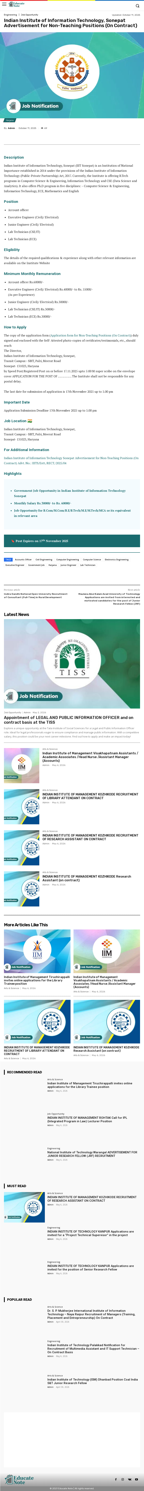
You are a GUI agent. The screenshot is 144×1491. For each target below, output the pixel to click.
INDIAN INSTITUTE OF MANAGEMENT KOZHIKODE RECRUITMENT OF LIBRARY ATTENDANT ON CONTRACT (90, 796)
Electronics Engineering (117, 559)
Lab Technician (87, 565)
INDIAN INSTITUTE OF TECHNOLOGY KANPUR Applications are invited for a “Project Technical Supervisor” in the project (90, 1233)
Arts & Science (50, 749)
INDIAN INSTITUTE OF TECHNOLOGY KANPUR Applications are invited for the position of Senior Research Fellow (90, 1267)
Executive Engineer (15, 565)
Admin (11, 128)
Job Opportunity (29, 15)
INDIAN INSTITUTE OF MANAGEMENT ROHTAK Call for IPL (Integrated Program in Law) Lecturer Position (87, 1119)
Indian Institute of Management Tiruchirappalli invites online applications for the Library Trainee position (37, 980)
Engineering (10, 15)
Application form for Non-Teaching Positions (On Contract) (90, 335)
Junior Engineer (68, 565)
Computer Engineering (67, 559)
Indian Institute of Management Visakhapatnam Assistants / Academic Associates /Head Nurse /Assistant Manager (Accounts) (90, 757)
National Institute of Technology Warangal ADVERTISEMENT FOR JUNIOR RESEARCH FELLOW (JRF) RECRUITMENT (92, 1154)
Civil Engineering (44, 559)
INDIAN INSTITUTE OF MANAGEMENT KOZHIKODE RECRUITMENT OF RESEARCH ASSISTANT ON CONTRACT (90, 837)
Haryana (10, 120)
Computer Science (92, 559)
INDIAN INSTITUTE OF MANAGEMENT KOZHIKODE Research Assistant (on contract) (106, 1049)
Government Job (36, 565)
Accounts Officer (23, 559)
